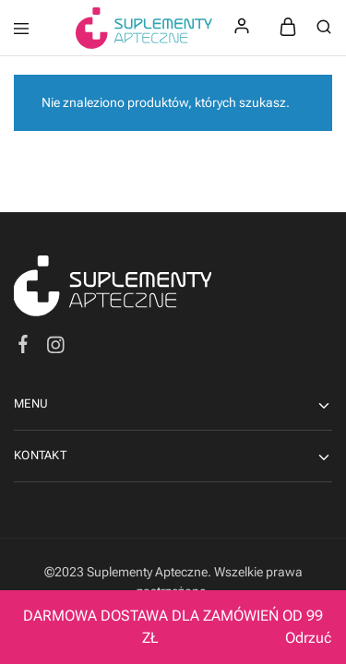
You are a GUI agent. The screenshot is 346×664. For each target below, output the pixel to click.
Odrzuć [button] (308, 637)
